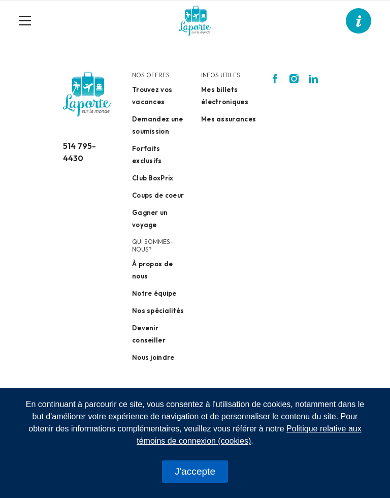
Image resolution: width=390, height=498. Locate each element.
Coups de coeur (158, 195)
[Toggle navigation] (29, 21)
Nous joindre (153, 357)
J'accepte (195, 471)
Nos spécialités (158, 310)
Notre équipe (154, 293)
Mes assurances (228, 119)
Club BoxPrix (153, 178)
